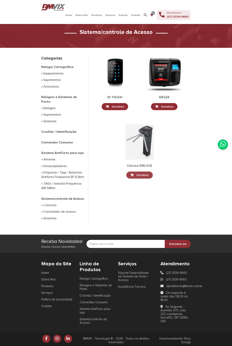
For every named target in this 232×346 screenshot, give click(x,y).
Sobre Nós (81, 15)
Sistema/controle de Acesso (62, 199)
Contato (135, 15)
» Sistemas (49, 121)
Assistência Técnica (132, 287)
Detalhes (115, 106)
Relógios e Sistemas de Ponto (59, 99)
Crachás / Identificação (59, 132)
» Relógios (48, 108)
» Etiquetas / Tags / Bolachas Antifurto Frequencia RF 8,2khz (62, 174)
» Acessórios (50, 87)
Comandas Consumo (57, 142)
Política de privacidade (56, 299)
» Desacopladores (54, 166)
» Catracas (49, 205)
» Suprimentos (51, 80)
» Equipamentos (52, 73)
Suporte (123, 15)
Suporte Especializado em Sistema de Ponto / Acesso (133, 276)
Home (68, 15)
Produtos (96, 15)
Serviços (110, 15)
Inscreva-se (177, 244)
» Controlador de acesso (58, 212)
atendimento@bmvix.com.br (181, 286)
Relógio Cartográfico (57, 67)
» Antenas (48, 159)
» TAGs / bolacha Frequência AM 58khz (61, 186)
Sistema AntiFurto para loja (62, 153)
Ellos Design (186, 340)
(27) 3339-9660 (173, 273)
